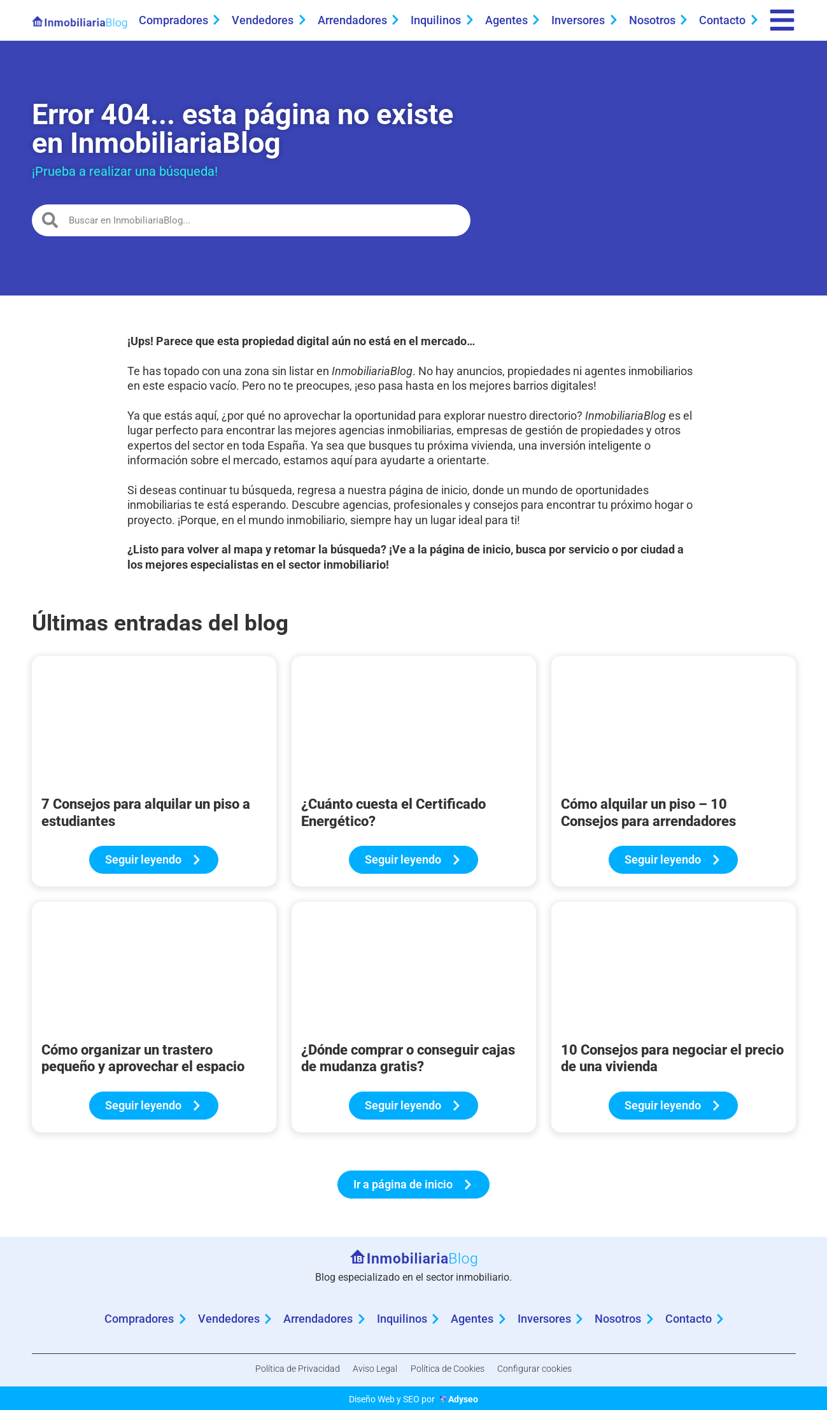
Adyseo (463, 1397)
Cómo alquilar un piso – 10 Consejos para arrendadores (648, 817)
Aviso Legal (372, 1370)
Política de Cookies (451, 1370)
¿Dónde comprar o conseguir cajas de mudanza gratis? (408, 1062)
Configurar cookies (544, 1370)
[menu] (780, 22)
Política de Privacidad (287, 1370)
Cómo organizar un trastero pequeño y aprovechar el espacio (142, 1062)
